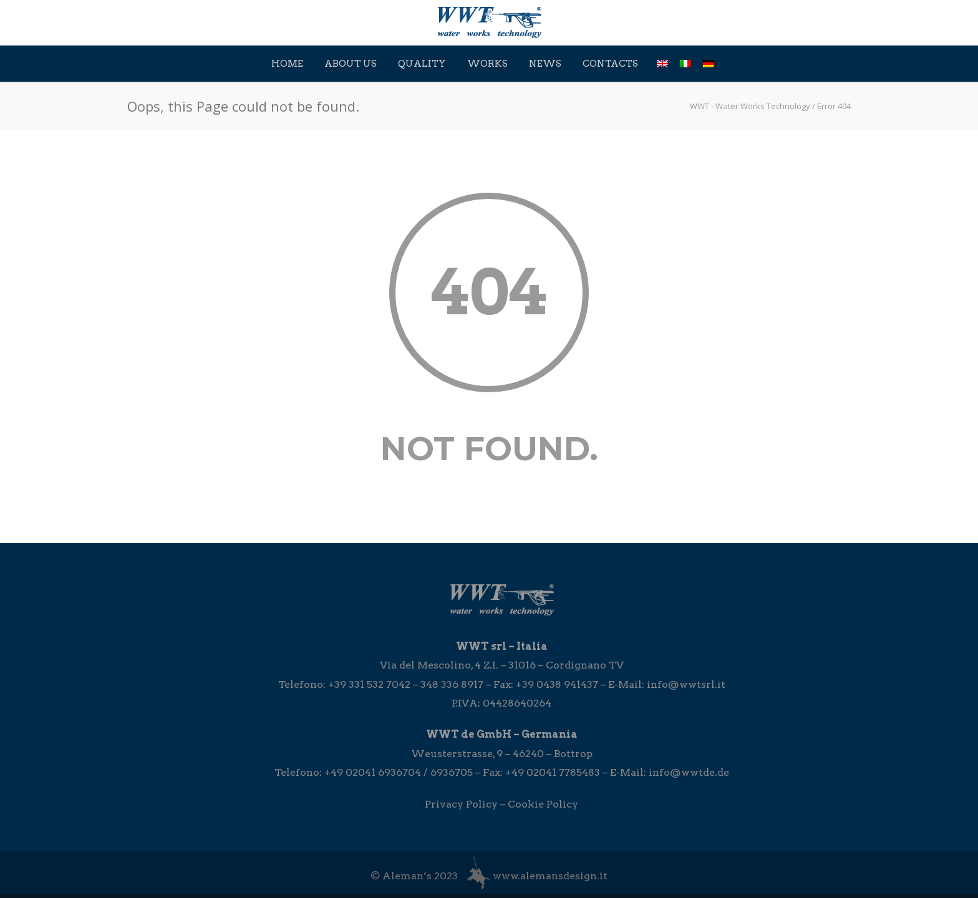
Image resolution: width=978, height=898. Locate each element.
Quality (422, 63)
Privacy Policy (461, 804)
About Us (350, 63)
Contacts (610, 63)
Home (287, 63)
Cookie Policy (543, 804)
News (545, 63)
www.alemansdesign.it (550, 876)
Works (487, 63)
